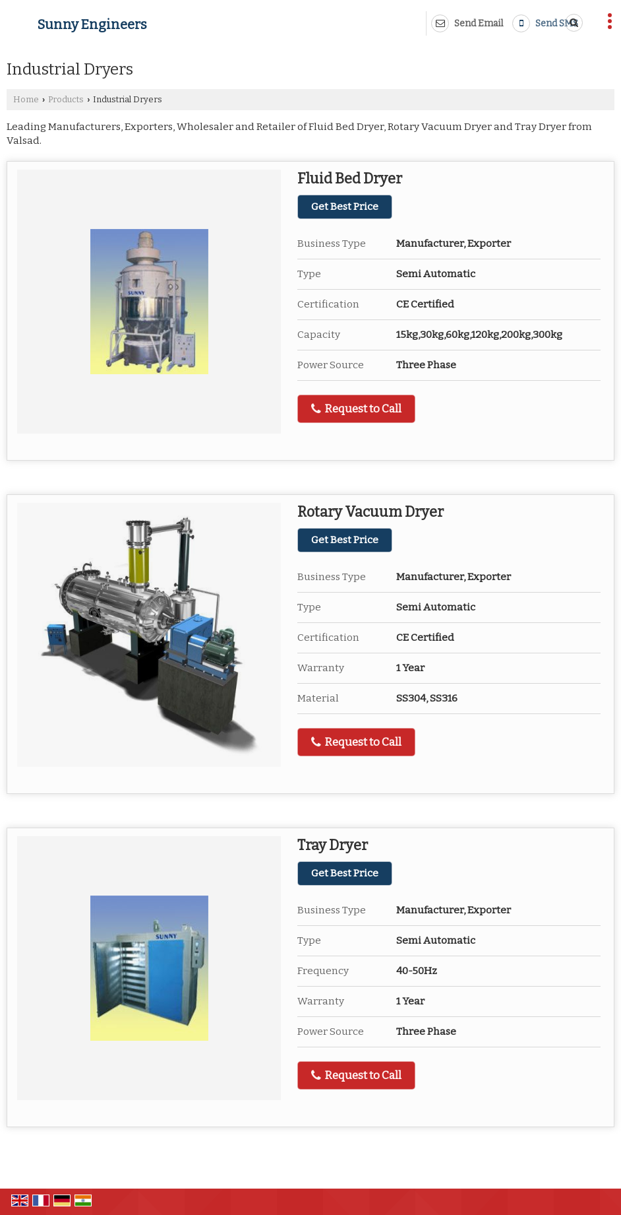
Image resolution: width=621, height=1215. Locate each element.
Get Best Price (344, 207)
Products (66, 99)
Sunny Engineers (92, 24)
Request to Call (356, 409)
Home (26, 99)
